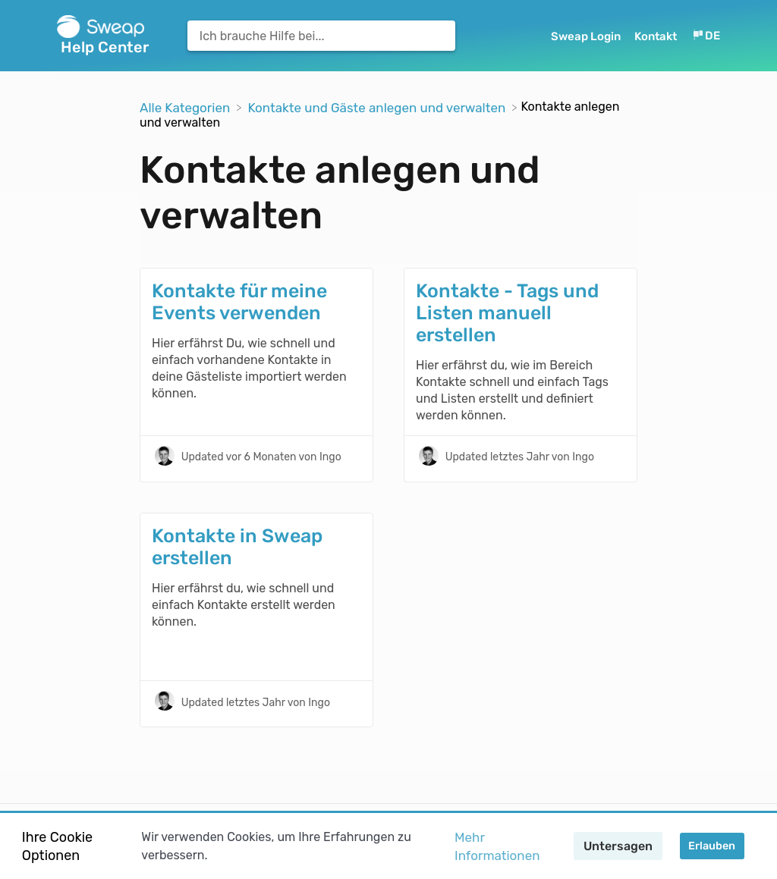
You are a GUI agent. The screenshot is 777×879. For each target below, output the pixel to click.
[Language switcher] (705, 36)
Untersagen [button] (618, 846)
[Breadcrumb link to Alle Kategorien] (186, 106)
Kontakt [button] (655, 36)
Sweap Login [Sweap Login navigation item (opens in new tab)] (587, 36)
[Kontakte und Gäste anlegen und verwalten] (377, 106)
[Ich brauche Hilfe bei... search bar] (321, 35)
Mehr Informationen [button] (497, 846)
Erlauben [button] (711, 846)
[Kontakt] (657, 36)
